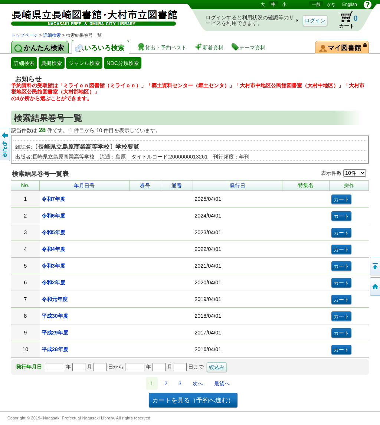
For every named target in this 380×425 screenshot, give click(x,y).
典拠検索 (51, 63)
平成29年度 (55, 333)
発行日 (237, 186)
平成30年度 (55, 316)
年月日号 (84, 186)
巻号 (145, 186)
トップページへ (374, 286)
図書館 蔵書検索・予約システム (89, 16)
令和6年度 (53, 216)
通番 (176, 186)
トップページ (24, 35)
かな (331, 4)
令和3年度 (53, 266)
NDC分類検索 (123, 63)
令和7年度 (53, 199)
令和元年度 (55, 299)
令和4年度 (53, 249)
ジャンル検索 (84, 63)
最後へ (222, 383)
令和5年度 (53, 232)
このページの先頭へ (374, 266)
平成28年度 (55, 349)
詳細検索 (52, 35)
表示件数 (343, 173)
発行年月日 (29, 367)
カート (345, 20)
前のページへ (5, 144)
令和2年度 (53, 282)
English (349, 4)
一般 (316, 4)
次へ (198, 383)
